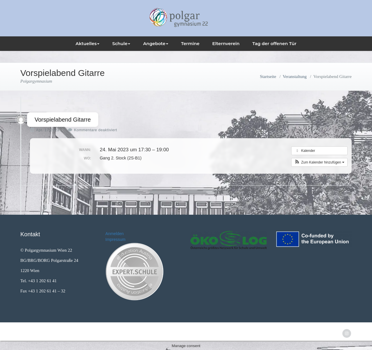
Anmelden (114, 233)
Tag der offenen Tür (274, 43)
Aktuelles (87, 43)
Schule (121, 43)
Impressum (115, 239)
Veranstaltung (295, 76)
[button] (319, 162)
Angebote (155, 43)
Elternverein (225, 43)
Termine (190, 43)
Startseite (268, 76)
